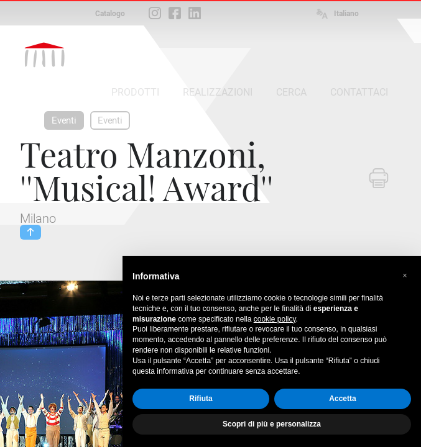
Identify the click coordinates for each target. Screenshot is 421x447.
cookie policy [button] (275, 319)
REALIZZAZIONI (217, 92)
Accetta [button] (342, 398)
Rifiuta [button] (200, 398)
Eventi (64, 120)
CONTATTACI (359, 92)
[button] (405, 276)
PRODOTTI (135, 92)
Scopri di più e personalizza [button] (272, 424)
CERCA (291, 92)
